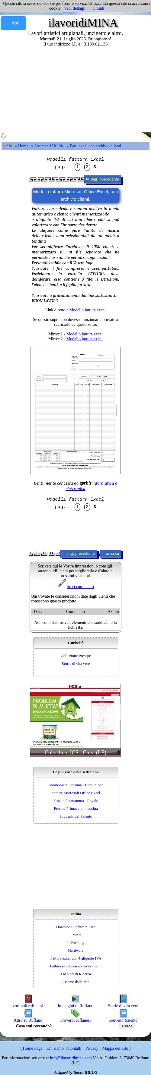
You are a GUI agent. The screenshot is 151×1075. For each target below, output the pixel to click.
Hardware (75, 950)
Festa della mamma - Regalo (75, 800)
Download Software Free (76, 927)
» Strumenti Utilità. (47, 146)
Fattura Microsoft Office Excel (76, 793)
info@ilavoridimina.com (71, 1058)
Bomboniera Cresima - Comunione (75, 785)
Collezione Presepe (76, 655)
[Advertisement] (75, 89)
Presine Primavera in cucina (76, 808)
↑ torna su (110, 553)
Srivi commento (75, 586)
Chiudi (98, 8)
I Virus (75, 934)
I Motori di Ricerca (76, 974)
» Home (21, 146)
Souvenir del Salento (75, 816)
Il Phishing (76, 942)
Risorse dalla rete (75, 981)
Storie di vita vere (76, 663)
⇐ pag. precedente (102, 179)
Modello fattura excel (87, 310)
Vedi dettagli (74, 8)
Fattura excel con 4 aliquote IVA (75, 958)
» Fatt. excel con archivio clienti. (94, 146)
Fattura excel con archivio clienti (75, 966)
